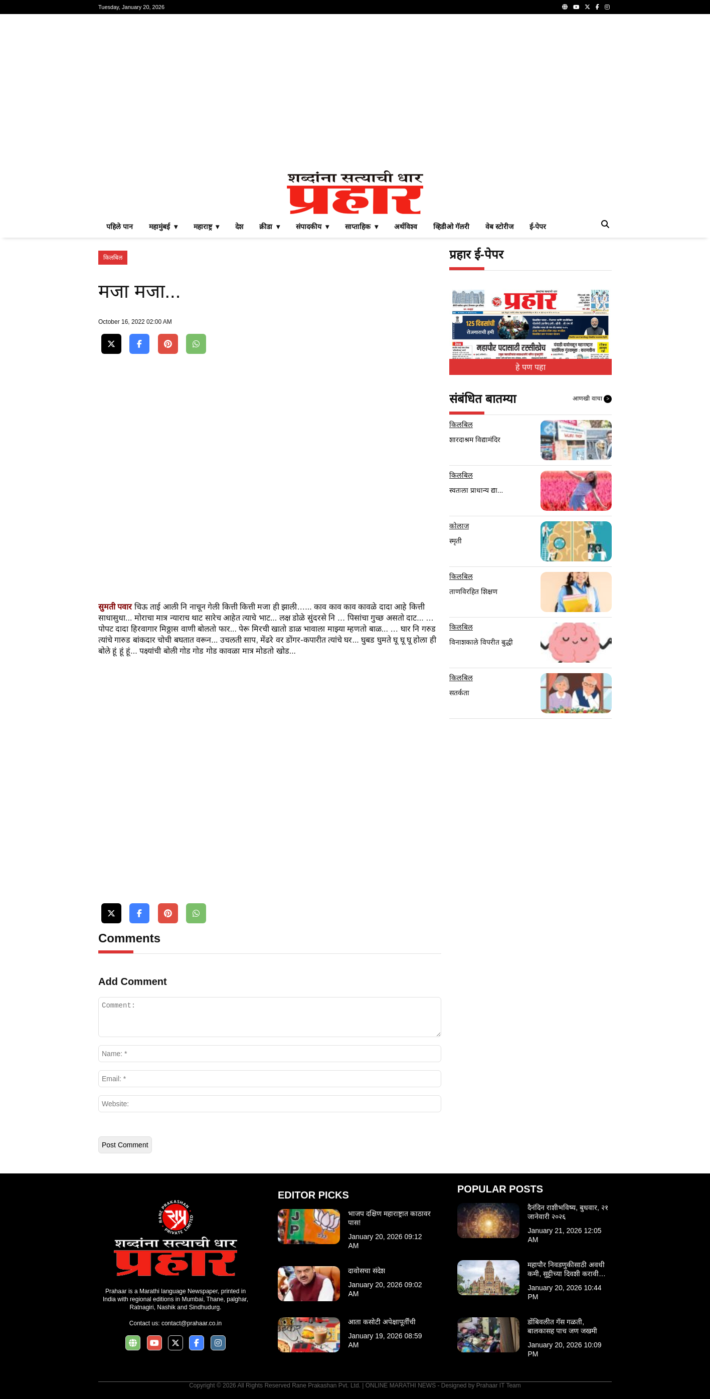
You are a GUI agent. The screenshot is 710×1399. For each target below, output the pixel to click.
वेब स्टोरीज (499, 227)
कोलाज (459, 526)
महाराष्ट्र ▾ (207, 227)
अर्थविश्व (405, 227)
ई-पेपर (538, 227)
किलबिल (112, 257)
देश (239, 227)
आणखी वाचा (592, 399)
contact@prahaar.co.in (191, 1323)
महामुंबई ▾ (163, 227)
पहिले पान (119, 227)
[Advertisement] (355, 92)
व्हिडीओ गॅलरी (451, 227)
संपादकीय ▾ (312, 227)
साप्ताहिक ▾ (361, 227)
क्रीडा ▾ (269, 227)
